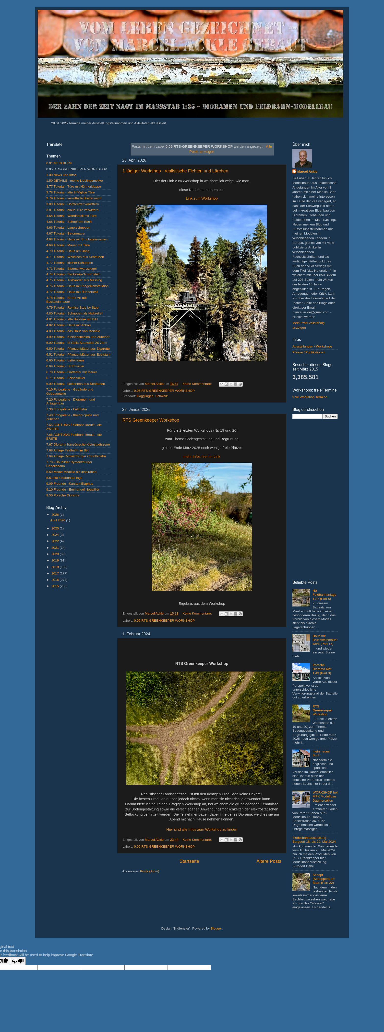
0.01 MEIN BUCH (59, 163)
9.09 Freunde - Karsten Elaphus (69, 483)
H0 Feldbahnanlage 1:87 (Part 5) (324, 594)
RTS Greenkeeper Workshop (150, 420)
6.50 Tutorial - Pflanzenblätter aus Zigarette (78, 348)
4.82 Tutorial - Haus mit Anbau (68, 325)
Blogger (216, 928)
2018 (55, 567)
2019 (55, 560)
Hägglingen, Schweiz (152, 396)
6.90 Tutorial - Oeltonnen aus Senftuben (75, 384)
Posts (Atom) (149, 871)
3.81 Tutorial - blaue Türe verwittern (72, 210)
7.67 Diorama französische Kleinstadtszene (78, 444)
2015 (55, 586)
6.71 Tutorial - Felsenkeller (65, 378)
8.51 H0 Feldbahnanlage (64, 478)
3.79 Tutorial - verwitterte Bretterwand (73, 198)
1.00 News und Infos (61, 175)
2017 (55, 573)
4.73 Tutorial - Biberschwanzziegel (71, 268)
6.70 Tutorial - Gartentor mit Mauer (71, 372)
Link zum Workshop (202, 198)
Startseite (189, 861)
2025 (55, 528)
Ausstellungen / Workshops (312, 346)
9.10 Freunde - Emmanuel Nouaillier (72, 489)
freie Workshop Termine (309, 397)
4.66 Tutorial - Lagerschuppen (68, 227)
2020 (55, 554)
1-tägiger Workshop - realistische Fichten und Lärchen (175, 170)
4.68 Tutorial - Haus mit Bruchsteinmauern (77, 239)
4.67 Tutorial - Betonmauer (65, 233)
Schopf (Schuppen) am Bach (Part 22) (323, 879)
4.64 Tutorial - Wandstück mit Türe (71, 216)
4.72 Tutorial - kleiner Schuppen (69, 263)
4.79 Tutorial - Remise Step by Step (72, 307)
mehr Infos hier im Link (201, 457)
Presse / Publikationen (308, 352)
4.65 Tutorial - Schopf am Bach (69, 222)
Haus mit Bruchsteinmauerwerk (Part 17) (324, 640)
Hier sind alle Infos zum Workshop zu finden (201, 829)
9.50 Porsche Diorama (62, 495)
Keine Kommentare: (197, 384)
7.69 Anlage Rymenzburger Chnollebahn (76, 456)
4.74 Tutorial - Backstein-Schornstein (73, 274)
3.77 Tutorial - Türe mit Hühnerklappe (73, 186)
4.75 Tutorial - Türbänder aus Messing (74, 280)
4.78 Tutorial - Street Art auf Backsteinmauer (66, 299)
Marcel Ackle (307, 171)
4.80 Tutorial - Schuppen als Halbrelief (74, 313)
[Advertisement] (78, 669)
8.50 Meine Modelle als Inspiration (71, 472)
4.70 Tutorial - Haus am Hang (67, 251)
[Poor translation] (18, 961)
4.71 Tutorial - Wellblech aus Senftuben (75, 257)
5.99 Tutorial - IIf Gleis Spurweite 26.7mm (76, 343)
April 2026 (58, 520)
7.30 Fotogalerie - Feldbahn (66, 409)
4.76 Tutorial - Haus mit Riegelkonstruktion (77, 286)
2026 (55, 514)
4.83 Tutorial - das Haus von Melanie (73, 331)
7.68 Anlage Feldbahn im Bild (67, 450)
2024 (55, 535)
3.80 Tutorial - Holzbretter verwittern (72, 204)
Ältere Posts (268, 861)
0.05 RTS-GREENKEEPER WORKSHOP (164, 391)
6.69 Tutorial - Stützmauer (65, 366)
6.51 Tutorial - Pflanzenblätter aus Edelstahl (78, 354)
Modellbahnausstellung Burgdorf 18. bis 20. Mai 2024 (314, 839)
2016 (55, 580)
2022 (55, 541)
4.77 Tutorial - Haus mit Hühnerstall (72, 292)
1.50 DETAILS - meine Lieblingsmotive (74, 180)
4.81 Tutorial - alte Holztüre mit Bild (72, 319)
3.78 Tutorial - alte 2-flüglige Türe (70, 192)
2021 (55, 548)
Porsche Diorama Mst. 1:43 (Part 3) (322, 669)
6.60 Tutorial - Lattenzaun (65, 360)
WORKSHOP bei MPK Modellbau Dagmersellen (324, 796)
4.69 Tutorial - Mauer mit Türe (68, 245)
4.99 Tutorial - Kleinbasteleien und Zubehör (77, 337)
